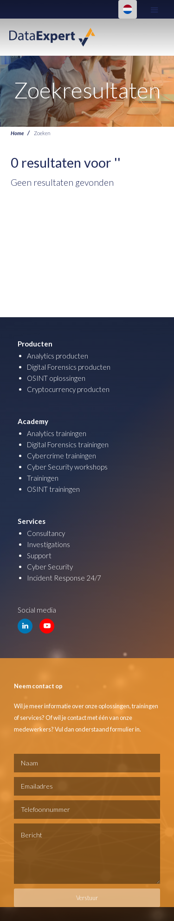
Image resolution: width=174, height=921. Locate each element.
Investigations (48, 544)
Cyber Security (50, 566)
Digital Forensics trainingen (68, 444)
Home (17, 133)
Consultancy (46, 533)
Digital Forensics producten (68, 367)
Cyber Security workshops (67, 467)
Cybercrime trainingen (61, 455)
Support (39, 555)
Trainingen (42, 478)
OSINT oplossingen (56, 378)
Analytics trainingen (56, 433)
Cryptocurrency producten (68, 389)
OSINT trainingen (53, 489)
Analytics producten (57, 356)
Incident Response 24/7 (64, 578)
